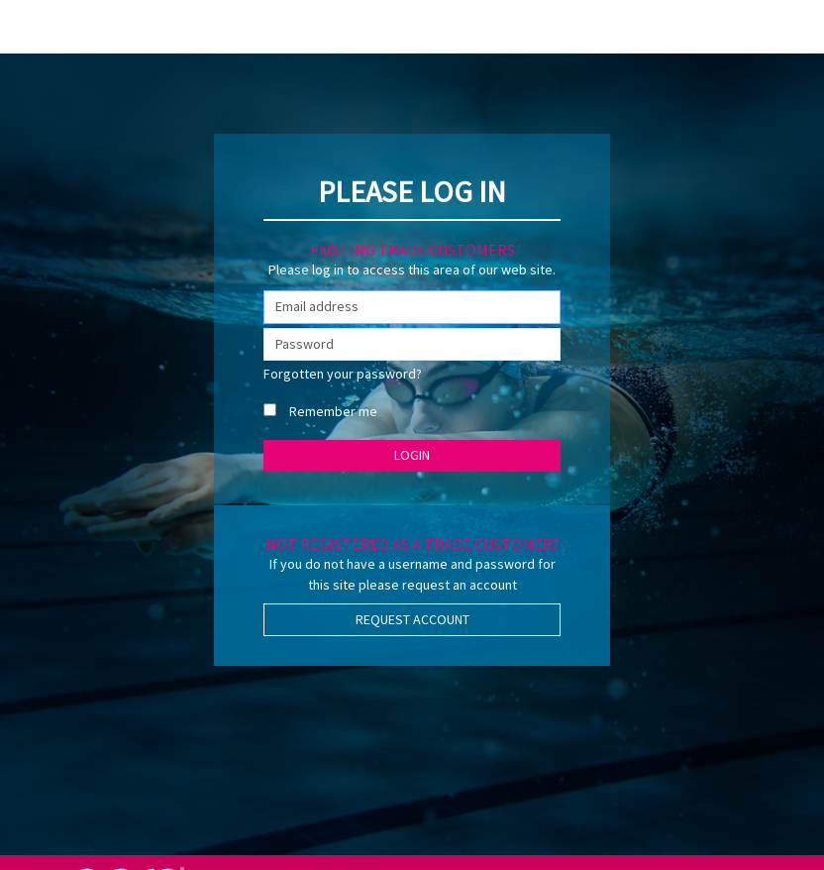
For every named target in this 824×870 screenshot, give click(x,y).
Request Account (412, 619)
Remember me (333, 411)
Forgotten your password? (342, 373)
